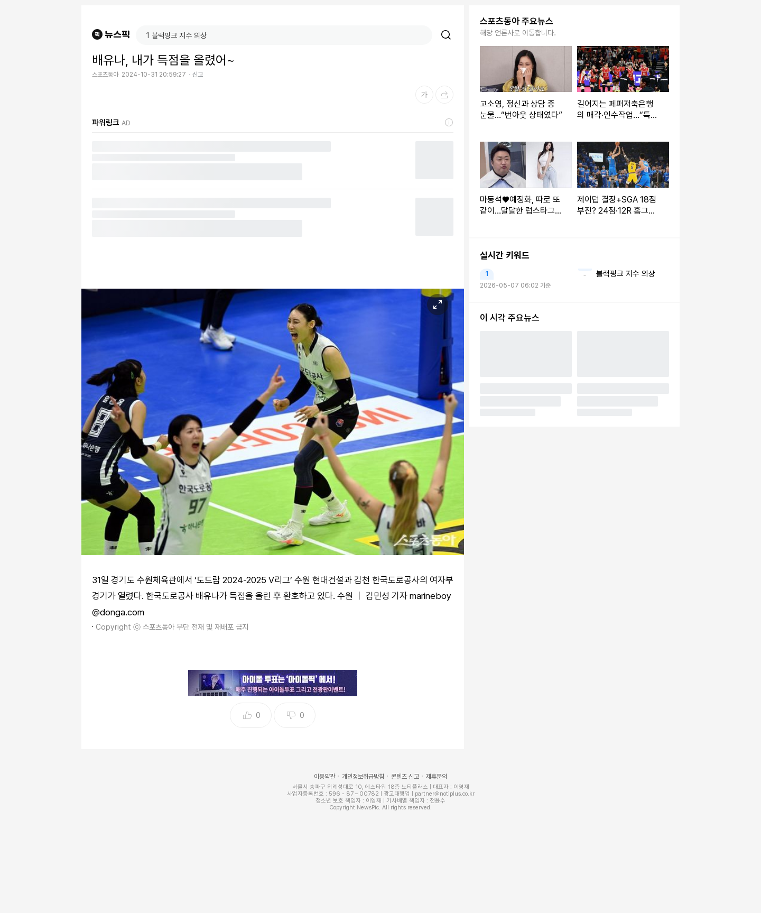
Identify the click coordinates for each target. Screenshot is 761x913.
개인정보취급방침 (363, 776)
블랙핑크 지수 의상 (625, 274)
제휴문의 (436, 776)
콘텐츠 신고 (405, 776)
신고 (197, 74)
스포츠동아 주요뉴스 (516, 21)
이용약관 (324, 776)
